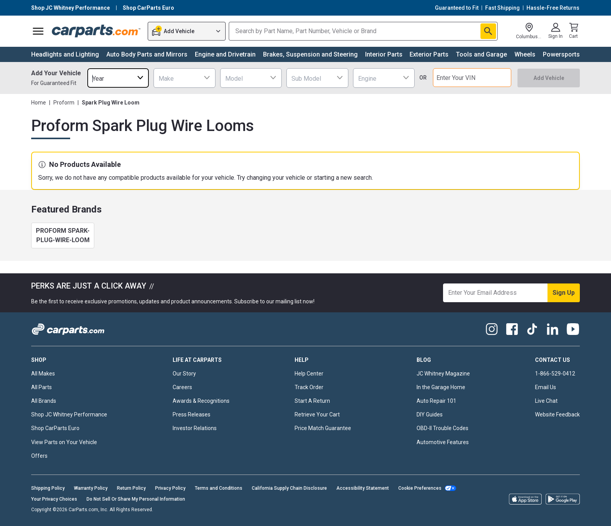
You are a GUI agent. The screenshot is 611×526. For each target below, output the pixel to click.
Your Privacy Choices (54, 499)
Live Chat (546, 401)
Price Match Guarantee (323, 428)
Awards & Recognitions (201, 401)
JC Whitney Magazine (443, 373)
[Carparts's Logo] (96, 31)
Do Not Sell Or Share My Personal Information (136, 499)
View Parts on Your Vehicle (64, 442)
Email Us (545, 387)
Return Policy (131, 488)
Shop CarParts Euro (55, 428)
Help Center (309, 373)
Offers (39, 456)
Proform (63, 102)
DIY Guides (430, 414)
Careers (182, 387)
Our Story (184, 373)
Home (38, 102)
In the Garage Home (441, 387)
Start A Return (312, 401)
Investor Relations (195, 428)
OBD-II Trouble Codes (442, 428)
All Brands (43, 401)
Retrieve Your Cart (317, 414)
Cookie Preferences (419, 488)
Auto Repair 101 (436, 401)
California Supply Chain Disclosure (289, 488)
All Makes (43, 373)
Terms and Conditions (218, 488)
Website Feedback (557, 414)
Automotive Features (443, 442)
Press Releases (191, 414)
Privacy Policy (170, 488)
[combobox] (118, 77)
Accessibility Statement (362, 488)
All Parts (41, 387)
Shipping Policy (48, 488)
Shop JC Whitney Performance (69, 414)
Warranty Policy (91, 488)
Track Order (309, 387)
